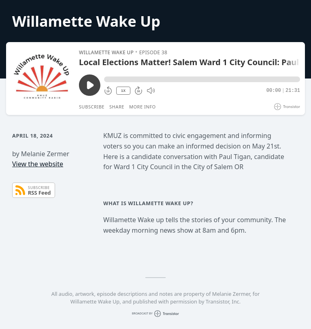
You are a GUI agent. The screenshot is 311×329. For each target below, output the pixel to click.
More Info (142, 107)
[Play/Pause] (42, 78)
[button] (202, 79)
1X (123, 91)
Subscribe (91, 107)
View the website (37, 163)
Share (116, 107)
